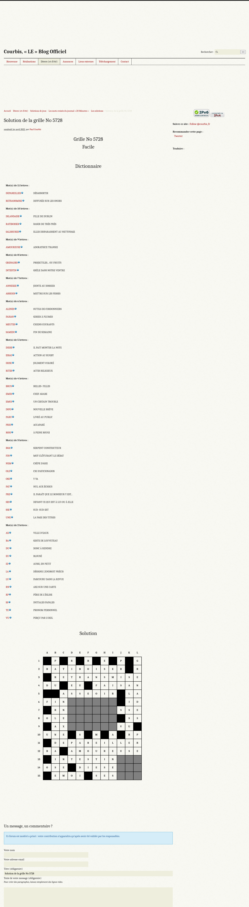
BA (8, 540)
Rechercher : (207, 52)
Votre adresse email (14, 859)
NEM (10, 463)
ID (8, 563)
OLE (9, 471)
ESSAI (10, 355)
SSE (9, 509)
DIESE (10, 347)
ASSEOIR (12, 293)
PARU (10, 417)
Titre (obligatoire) (13, 868)
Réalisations (29, 61)
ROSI (10, 432)
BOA (9, 448)
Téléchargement (107, 61)
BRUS (10, 386)
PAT (9, 486)
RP (8, 594)
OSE (9, 478)
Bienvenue (12, 61)
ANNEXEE (12, 285)
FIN (9, 455)
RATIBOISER (14, 224)
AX (8, 533)
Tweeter (178, 136)
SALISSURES (13, 231)
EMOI (10, 401)
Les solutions (97, 111)
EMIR (10, 394)
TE (8, 610)
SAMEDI (11, 332)
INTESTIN (12, 270)
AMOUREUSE (14, 247)
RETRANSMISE (15, 200)
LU (8, 579)
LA (8, 571)
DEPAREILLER (14, 193)
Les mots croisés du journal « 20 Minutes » (69, 111)
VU (9, 617)
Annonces (68, 61)
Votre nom (9, 850)
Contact (125, 61)
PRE (9, 494)
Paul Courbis (35, 129)
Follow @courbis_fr (200, 124)
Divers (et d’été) (49, 61)
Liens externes (85, 61)
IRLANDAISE (14, 216)
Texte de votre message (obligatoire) (23, 878)
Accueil (7, 111)
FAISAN (11, 316)
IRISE (10, 363)
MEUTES (12, 324)
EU (9, 556)
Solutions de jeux (38, 111)
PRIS (9, 424)
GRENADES (13, 262)
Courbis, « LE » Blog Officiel (35, 52)
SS (8, 602)
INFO (10, 409)
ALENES (11, 309)
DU (9, 548)
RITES (10, 370)
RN (9, 587)
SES (9, 502)
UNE (9, 517)
